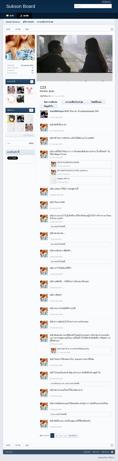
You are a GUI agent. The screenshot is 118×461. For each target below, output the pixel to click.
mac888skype (57, 111)
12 (32, 73)
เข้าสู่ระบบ (106, 2)
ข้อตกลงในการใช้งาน (106, 458)
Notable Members (13, 22)
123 (51, 124)
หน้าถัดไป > (73, 435)
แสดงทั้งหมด (28, 135)
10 (31, 110)
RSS (112, 452)
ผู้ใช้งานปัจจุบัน (28, 22)
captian (60, 178)
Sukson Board (20, 6)
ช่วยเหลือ (86, 452)
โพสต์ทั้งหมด (96, 102)
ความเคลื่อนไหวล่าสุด (74, 102)
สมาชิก (26, 16)
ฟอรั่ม (12, 16)
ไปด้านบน (105, 452)
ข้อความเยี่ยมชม (50, 102)
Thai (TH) (8, 452)
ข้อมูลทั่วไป (48, 106)
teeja (52, 226)
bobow (67, 383)
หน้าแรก (96, 452)
